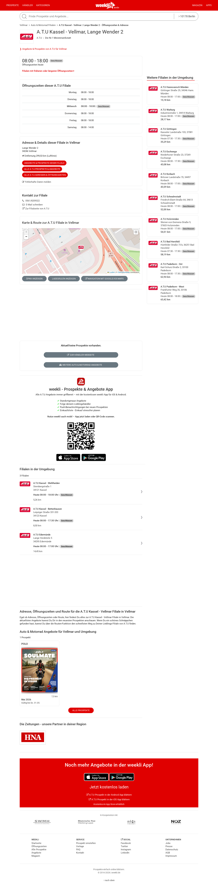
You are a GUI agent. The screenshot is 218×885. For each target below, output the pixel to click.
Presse (168, 846)
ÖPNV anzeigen (34, 278)
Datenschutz (171, 849)
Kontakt (80, 852)
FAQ (78, 849)
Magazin (197, 5)
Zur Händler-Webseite (80, 355)
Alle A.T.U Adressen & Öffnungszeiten (45, 175)
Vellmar (24, 25)
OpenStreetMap (124, 272)
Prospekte (12, 5)
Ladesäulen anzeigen (64, 278)
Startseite (36, 843)
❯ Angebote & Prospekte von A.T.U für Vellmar (43, 49)
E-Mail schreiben (32, 204)
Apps (209, 5)
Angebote (36, 852)
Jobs (167, 843)
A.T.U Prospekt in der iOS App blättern (109, 799)
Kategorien (43, 5)
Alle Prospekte (81, 710)
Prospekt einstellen (86, 843)
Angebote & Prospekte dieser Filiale (44, 163)
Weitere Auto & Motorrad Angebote (80, 365)
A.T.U (39, 38)
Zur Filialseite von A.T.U (35, 208)
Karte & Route (50, 223)
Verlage (80, 846)
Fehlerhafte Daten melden (36, 182)
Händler (27, 5)
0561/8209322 (31, 200)
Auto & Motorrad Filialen (43, 25)
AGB (167, 852)
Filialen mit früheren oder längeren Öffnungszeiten (48, 71)
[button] (136, 232)
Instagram (126, 849)
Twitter (124, 846)
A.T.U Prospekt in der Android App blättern (109, 794)
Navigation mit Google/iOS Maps (104, 278)
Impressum (171, 856)
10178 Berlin (187, 16)
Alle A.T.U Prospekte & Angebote (42, 169)
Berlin (116, 7)
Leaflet (111, 272)
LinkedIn (125, 852)
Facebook (126, 843)
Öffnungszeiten (39, 846)
